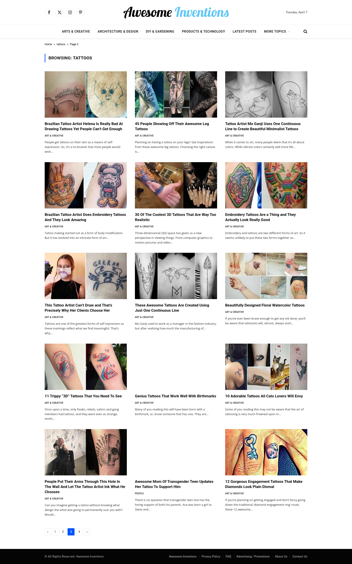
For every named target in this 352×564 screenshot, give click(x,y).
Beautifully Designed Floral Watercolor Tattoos (265, 305)
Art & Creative (54, 135)
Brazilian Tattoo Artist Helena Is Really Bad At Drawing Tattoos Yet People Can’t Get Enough (84, 126)
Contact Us (300, 556)
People (139, 493)
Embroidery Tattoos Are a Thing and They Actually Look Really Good (260, 217)
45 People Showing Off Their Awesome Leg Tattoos (172, 126)
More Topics (275, 31)
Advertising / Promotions (253, 556)
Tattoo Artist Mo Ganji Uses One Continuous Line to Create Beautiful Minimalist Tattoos (263, 126)
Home (48, 44)
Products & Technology (203, 31)
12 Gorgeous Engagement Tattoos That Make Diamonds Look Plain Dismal (263, 484)
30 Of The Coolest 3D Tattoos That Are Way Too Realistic (175, 217)
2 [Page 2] (63, 531)
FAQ (228, 556)
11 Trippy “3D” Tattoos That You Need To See (83, 396)
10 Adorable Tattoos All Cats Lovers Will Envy (264, 396)
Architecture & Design (118, 31)
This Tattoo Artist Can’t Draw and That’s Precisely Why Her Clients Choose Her (78, 308)
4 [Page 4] (79, 531)
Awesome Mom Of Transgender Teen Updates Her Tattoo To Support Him (174, 484)
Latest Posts (245, 31)
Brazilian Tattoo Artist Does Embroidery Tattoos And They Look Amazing (85, 217)
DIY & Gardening (160, 31)
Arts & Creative (76, 31)
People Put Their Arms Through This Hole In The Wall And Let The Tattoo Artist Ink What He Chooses (85, 486)
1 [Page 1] (55, 531)
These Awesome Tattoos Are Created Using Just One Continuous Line (172, 308)
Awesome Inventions (182, 556)
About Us (281, 556)
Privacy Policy (211, 556)
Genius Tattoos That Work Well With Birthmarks (175, 396)
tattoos (61, 44)
